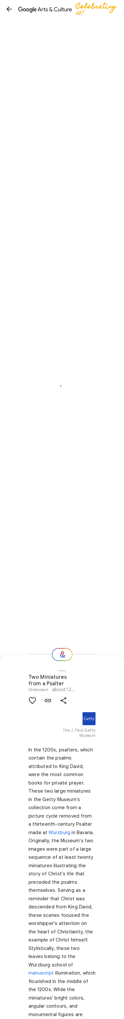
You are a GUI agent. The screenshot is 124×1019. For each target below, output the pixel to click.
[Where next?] (62, 654)
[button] (9, 9)
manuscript (41, 973)
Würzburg (60, 832)
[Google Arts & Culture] (70, 9)
